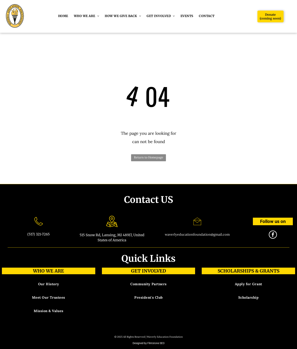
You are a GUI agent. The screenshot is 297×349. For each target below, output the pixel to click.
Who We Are (48, 271)
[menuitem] (63, 15)
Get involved (148, 271)
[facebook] (273, 235)
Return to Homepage (148, 157)
